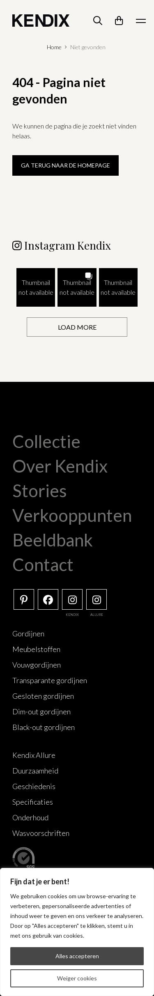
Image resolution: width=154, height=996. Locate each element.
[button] (35, 287)
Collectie (46, 441)
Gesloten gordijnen (43, 695)
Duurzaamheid (35, 770)
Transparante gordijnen (49, 680)
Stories (39, 490)
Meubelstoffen (36, 649)
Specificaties (32, 801)
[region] (77, 932)
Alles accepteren (77, 955)
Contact (43, 564)
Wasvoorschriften (40, 833)
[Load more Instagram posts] (77, 327)
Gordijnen (28, 633)
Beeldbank (52, 540)
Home (54, 47)
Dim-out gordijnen (41, 711)
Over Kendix (60, 466)
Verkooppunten (72, 515)
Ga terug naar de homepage (65, 165)
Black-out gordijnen (43, 727)
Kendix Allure (33, 755)
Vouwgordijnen (36, 664)
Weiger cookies (77, 978)
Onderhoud (30, 817)
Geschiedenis (33, 786)
